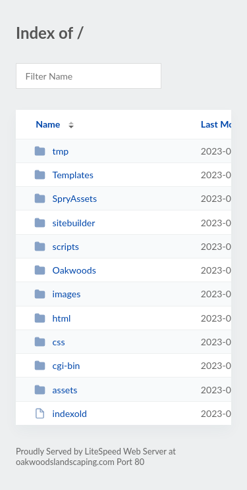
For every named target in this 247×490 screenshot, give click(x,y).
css (49, 341)
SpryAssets (65, 198)
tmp (51, 151)
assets (55, 389)
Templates (64, 174)
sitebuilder (64, 222)
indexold (60, 413)
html (52, 318)
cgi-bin (57, 365)
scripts (56, 246)
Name (48, 124)
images (57, 293)
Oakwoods (65, 270)
